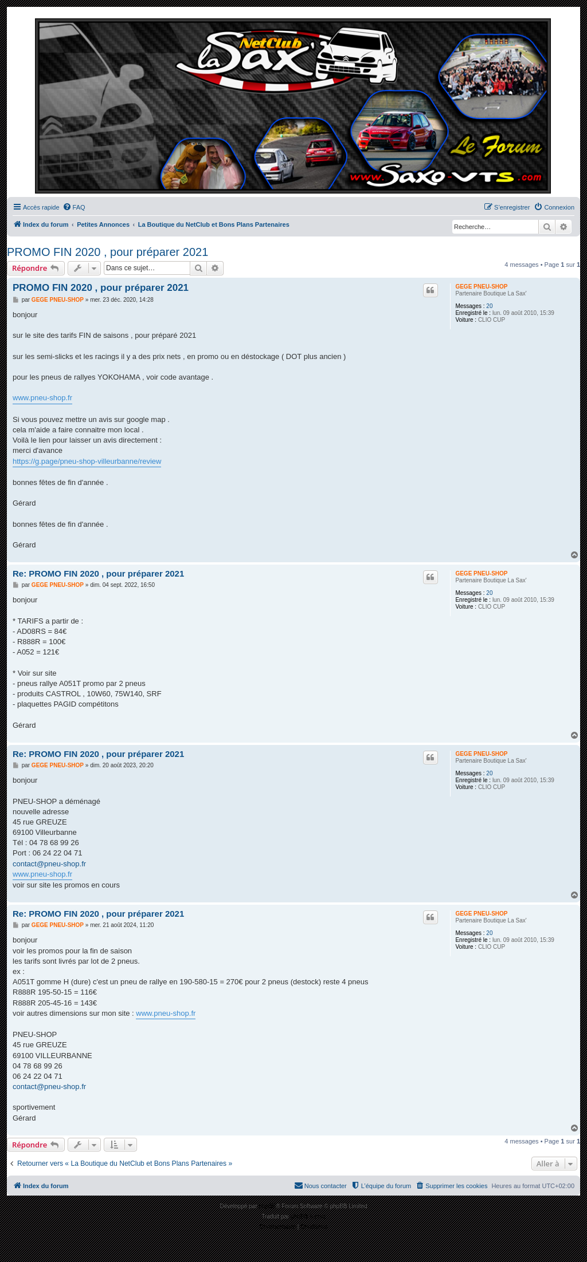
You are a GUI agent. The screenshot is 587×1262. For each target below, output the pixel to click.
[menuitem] (73, 207)
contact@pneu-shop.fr (49, 863)
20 (489, 306)
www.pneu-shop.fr (42, 397)
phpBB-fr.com (308, 1216)
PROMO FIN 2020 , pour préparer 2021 (107, 252)
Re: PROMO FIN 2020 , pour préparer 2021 (98, 573)
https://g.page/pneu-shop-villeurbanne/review (87, 461)
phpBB (267, 1206)
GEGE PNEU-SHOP (481, 286)
